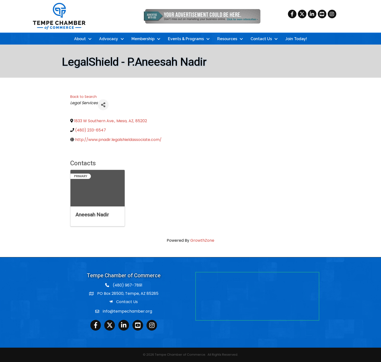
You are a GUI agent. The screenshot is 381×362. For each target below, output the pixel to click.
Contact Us (261, 39)
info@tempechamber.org (127, 311)
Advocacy (108, 39)
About (80, 39)
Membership (143, 39)
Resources (227, 39)
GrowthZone (202, 240)
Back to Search (83, 96)
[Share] (103, 104)
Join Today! (296, 39)
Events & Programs (186, 39)
